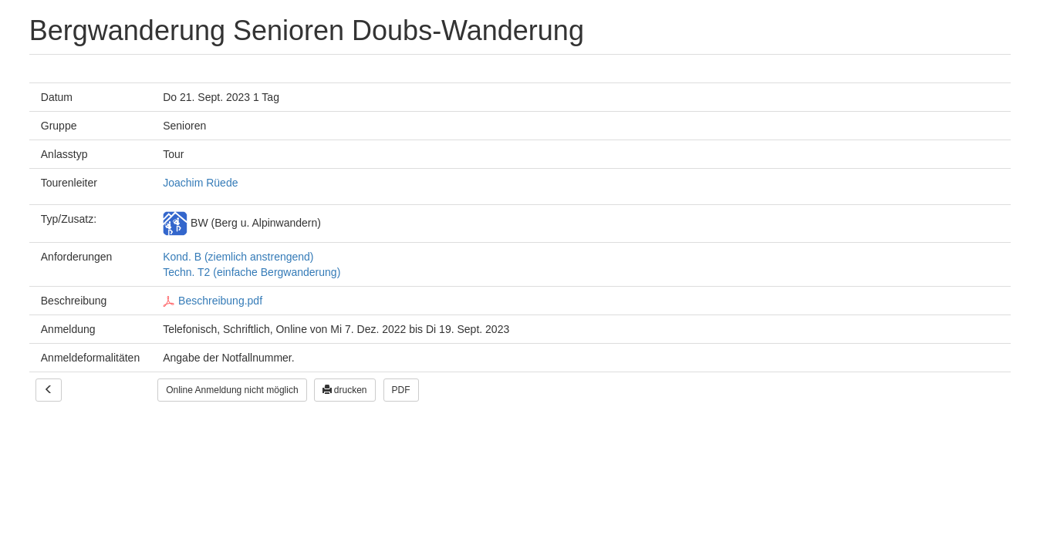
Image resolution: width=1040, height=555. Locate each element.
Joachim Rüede (200, 183)
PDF (401, 390)
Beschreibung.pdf (212, 300)
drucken (344, 390)
